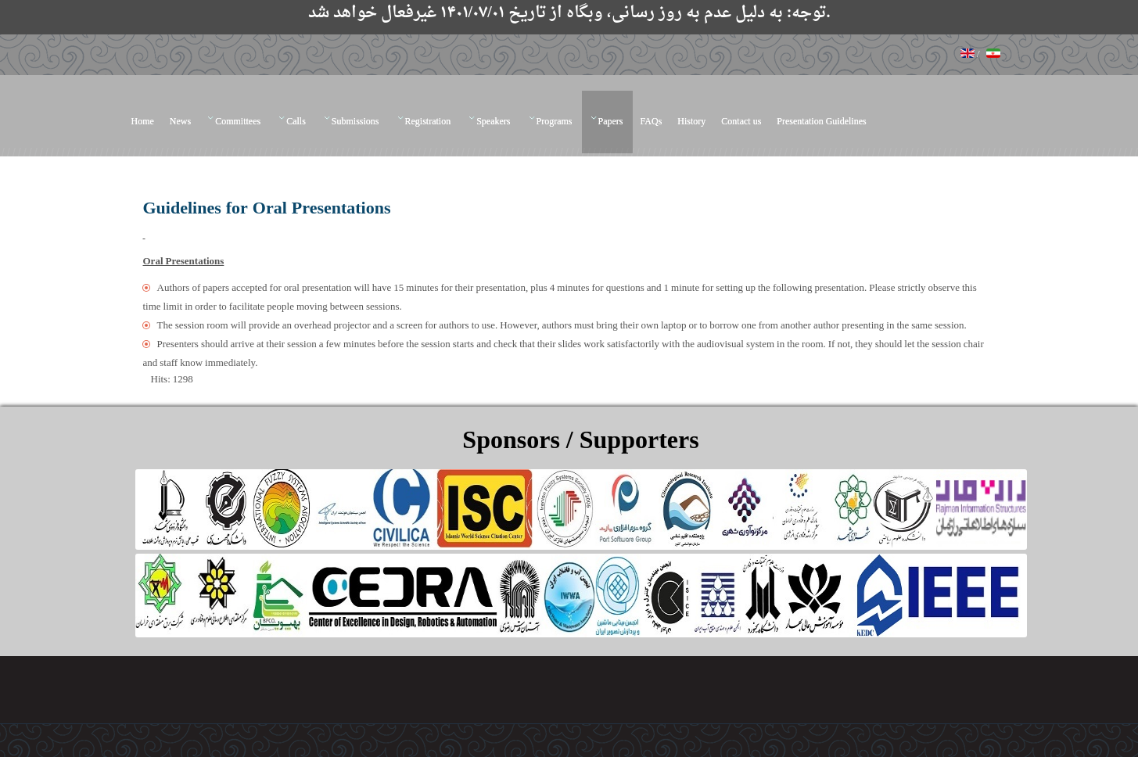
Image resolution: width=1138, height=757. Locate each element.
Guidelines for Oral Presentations (267, 208)
